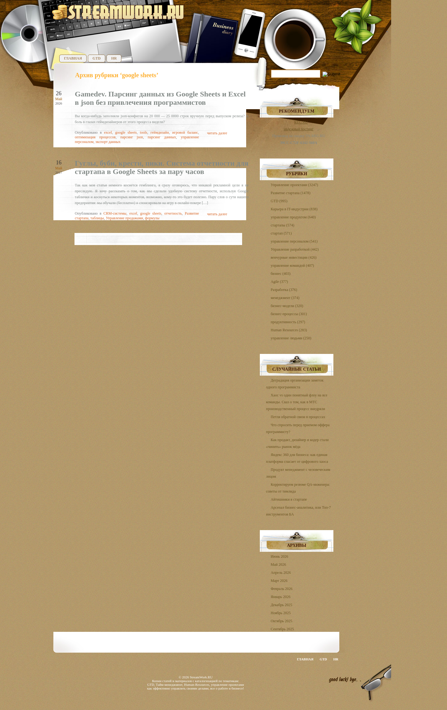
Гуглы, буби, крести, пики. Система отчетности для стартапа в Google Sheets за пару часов (161, 167)
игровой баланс (185, 132)
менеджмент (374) (285, 298)
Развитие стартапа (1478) (290, 193)
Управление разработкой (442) (294, 249)
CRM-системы (114, 213)
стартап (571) (281, 233)
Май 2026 (278, 564)
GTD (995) (279, 201)
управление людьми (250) (291, 338)
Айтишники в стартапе (289, 499)
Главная (73, 58)
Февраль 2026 (281, 589)
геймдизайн (160, 132)
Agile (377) (279, 281)
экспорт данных (107, 142)
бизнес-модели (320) (287, 306)
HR (114, 58)
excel (108, 132)
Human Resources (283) (289, 330)
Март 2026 (279, 580)
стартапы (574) (282, 225)
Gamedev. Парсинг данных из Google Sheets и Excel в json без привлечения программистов (160, 98)
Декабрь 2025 (281, 605)
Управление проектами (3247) (294, 185)
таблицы (97, 218)
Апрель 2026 (281, 572)
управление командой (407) (292, 265)
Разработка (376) (284, 290)
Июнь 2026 (279, 556)
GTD (97, 58)
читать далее (217, 133)
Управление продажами (124, 218)
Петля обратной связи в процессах (298, 417)
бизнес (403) (281, 273)
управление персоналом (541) (294, 241)
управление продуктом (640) (293, 217)
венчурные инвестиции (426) (294, 257)
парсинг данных (162, 137)
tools (143, 132)
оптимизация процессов (95, 137)
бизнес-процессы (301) (289, 314)
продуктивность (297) (288, 322)
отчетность (173, 213)
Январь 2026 (281, 597)
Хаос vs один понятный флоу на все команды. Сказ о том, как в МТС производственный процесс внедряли (296, 402)
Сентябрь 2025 (282, 629)
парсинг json (131, 137)
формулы (152, 218)
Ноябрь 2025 (281, 613)
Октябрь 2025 (281, 621)
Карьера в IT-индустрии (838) (294, 209)
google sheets (126, 132)
